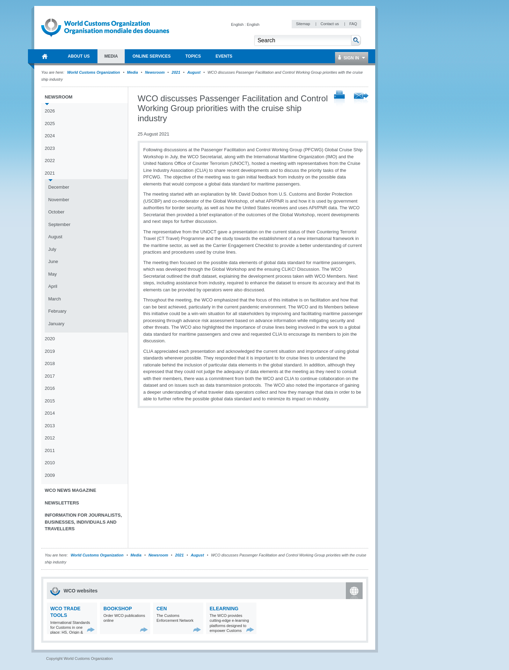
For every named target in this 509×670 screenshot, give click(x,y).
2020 (50, 338)
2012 (50, 437)
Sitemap (303, 24)
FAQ (353, 24)
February (57, 311)
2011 (50, 450)
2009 (50, 475)
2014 (50, 413)
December (58, 187)
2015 (50, 400)
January (56, 323)
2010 (50, 462)
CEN (162, 608)
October (56, 211)
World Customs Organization (94, 72)
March (54, 298)
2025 (50, 123)
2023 (50, 148)
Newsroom (155, 72)
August (194, 72)
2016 (50, 388)
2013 (50, 425)
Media (132, 72)
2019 (50, 351)
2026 (50, 111)
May (52, 274)
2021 (176, 72)
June (53, 261)
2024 (50, 135)
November (58, 199)
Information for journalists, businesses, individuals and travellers (83, 521)
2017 (50, 376)
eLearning (224, 608)
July (52, 249)
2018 (50, 363)
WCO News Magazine (70, 490)
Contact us (330, 24)
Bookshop (117, 608)
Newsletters (62, 502)
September (59, 224)
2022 (50, 160)
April (52, 286)
